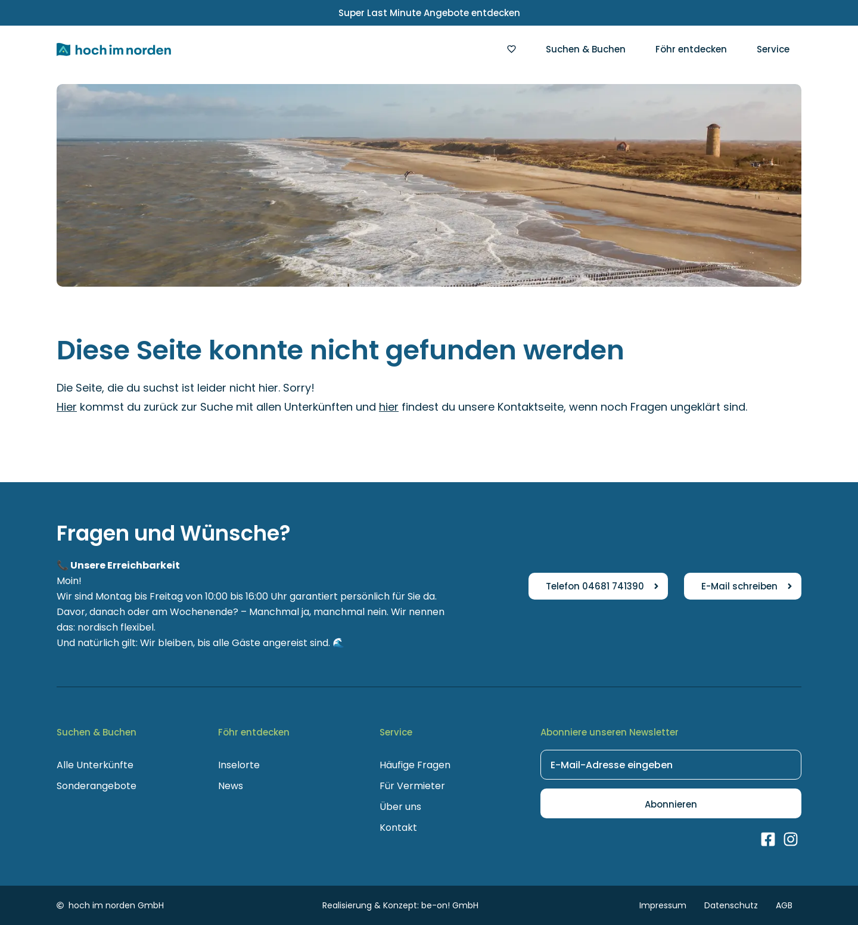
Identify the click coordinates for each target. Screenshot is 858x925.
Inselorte (239, 765)
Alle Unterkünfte (95, 765)
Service (773, 49)
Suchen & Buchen (586, 49)
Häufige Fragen (415, 765)
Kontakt (398, 827)
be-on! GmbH (449, 905)
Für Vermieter (412, 786)
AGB (784, 905)
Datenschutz (731, 905)
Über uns (400, 807)
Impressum (662, 905)
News (230, 786)
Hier (67, 406)
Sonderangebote (96, 786)
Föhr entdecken (691, 49)
